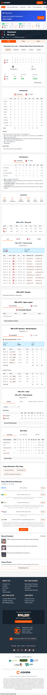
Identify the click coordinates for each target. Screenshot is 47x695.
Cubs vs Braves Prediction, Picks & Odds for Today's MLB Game (22, 546)
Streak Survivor (29, 598)
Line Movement (37, 82)
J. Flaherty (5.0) (38, 283)
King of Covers (29, 600)
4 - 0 (15, 277)
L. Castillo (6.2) (29, 277)
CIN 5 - (12, 379)
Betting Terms (23, 245)
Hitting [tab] (21, 401)
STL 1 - (13, 376)
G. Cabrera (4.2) (38, 258)
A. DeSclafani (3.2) (30, 274)
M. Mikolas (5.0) (38, 266)
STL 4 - (12, 381)
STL (6, 231)
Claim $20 (41, 17)
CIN (6, 228)
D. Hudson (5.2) (38, 263)
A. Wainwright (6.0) (39, 272)
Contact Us (6, 584)
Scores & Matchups (12, 7)
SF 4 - (12, 359)
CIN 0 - (13, 357)
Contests (29, 595)
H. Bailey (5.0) (29, 280)
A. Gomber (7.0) (38, 280)
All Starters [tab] (23, 434)
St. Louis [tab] (29, 94)
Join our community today (23, 621)
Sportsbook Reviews (31, 584)
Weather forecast (19, 37)
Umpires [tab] (37, 434)
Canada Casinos (7, 600)
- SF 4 (12, 362)
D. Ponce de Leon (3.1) (40, 277)
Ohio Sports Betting (8, 470)
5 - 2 (15, 261)
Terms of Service (30, 645)
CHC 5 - (13, 354)
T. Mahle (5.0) (29, 263)
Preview (31, 49)
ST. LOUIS (34, 306)
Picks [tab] (23, 41)
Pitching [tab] (9, 401)
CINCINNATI (13, 306)
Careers (4, 586)
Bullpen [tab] (9, 434)
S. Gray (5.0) (29, 261)
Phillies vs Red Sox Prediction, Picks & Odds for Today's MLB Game (23, 539)
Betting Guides (31, 581)
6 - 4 (15, 274)
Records (24, 49)
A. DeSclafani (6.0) (30, 266)
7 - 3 (15, 283)
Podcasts (28, 588)
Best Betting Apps (8, 602)
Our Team (5, 588)
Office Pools (28, 602)
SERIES (39, 239)
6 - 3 (15, 263)
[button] (23, 423)
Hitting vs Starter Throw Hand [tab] (36, 401)
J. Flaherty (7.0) (38, 261)
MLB (3, 7)
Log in (39, 2)
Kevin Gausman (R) (7, 447)
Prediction (15, 49)
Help (18, 645)
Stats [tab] (8, 41)
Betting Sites (8, 595)
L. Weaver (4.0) (38, 274)
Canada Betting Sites (9, 598)
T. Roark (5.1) (29, 272)
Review (43, 487)
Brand (4, 590)
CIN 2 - (12, 351)
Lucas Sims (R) (6, 453)
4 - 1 (15, 258)
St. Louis (11, 34)
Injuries (39, 49)
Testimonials (6, 592)
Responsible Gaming (31, 590)
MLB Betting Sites (21, 470)
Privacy (23, 645)
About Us (6, 581)
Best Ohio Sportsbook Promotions (12, 474)
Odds (29, 7)
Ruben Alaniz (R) (6, 442)
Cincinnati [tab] (18, 94)
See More (23, 529)
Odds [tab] (38, 41)
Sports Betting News (31, 586)
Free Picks (23, 7)
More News (43, 536)
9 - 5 (15, 269)
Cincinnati (11, 32)
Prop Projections (37, 7)
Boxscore (8, 49)
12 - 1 (15, 266)
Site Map (14, 645)
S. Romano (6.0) (29, 283)
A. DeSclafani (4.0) (30, 269)
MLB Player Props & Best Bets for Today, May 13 (18, 553)
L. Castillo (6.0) (29, 258)
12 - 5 (15, 280)
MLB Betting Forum (23, 568)
